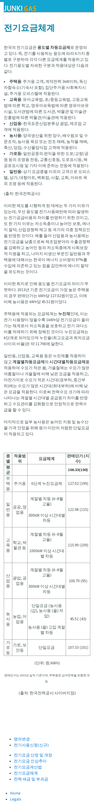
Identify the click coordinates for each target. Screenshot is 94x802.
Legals (15, 798)
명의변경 (22, 738)
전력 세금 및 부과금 (31, 778)
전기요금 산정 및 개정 (33, 754)
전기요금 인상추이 (30, 760)
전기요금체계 (26, 772)
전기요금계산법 (28, 766)
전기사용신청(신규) (31, 744)
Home (15, 792)
